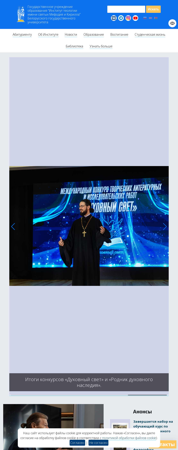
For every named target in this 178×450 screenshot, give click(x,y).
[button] (13, 226)
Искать (153, 9)
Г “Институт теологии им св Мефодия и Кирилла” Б (54, 14)
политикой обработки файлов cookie (129, 438)
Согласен (77, 443)
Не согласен (98, 443)
